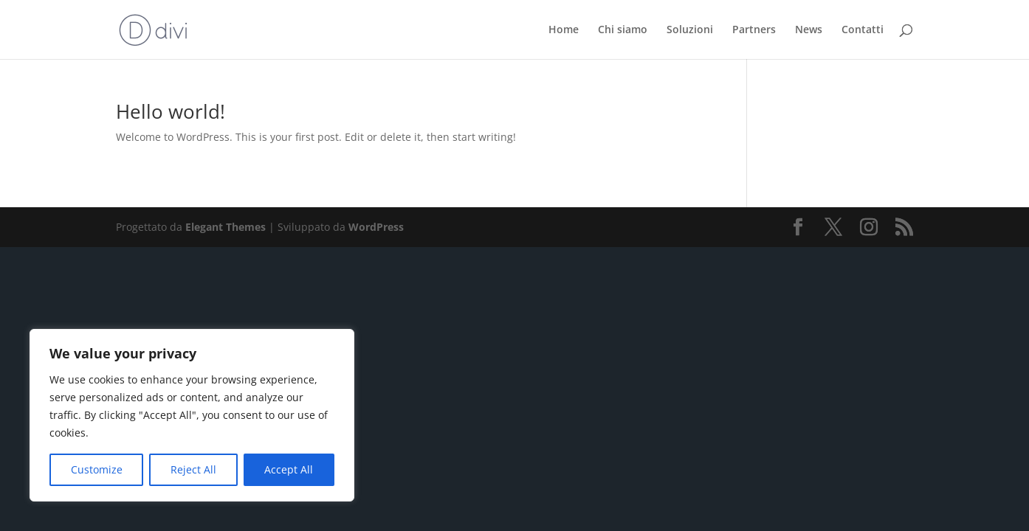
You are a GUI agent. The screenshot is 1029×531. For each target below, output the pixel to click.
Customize (97, 469)
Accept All (288, 469)
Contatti (863, 30)
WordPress (376, 227)
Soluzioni (690, 30)
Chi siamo (622, 30)
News (808, 30)
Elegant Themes (225, 227)
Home (563, 30)
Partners (754, 30)
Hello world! (170, 111)
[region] (192, 415)
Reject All (193, 469)
